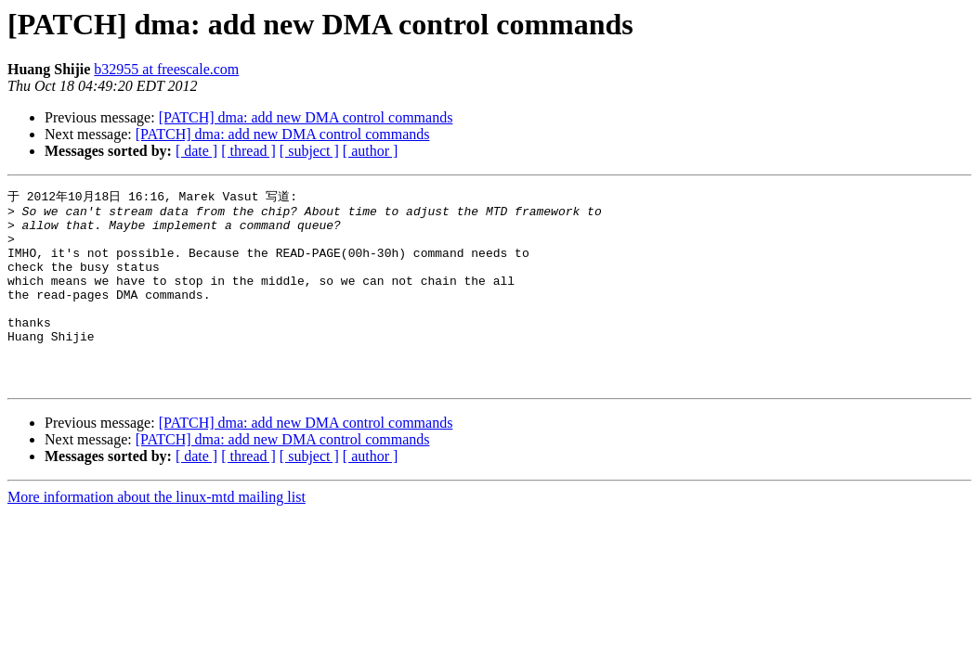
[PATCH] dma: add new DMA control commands (306, 117)
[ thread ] (248, 151)
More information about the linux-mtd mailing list (156, 534)
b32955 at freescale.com (166, 69)
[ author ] (370, 151)
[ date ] (196, 151)
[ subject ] (309, 151)
